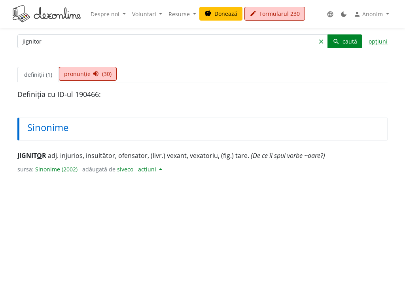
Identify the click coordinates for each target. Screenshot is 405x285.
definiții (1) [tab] (38, 74)
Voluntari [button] (145, 14)
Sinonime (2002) (56, 169)
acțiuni (148, 169)
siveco (125, 169)
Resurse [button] (179, 14)
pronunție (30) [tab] (88, 74)
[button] (330, 14)
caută (345, 41)
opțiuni (378, 41)
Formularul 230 (275, 13)
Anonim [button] (369, 14)
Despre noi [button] (106, 14)
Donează (220, 13)
